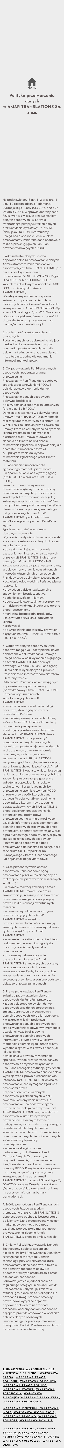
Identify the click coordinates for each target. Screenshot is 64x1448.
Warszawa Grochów (38, 1381)
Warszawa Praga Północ (25, 1386)
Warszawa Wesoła (19, 1429)
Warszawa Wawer (18, 1390)
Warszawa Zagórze (41, 1437)
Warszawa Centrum (20, 1408)
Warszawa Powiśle (36, 1421)
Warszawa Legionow (21, 1402)
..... (32, 79)
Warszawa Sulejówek (21, 1441)
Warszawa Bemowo (19, 1417)
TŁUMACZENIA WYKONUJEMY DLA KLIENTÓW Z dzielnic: (29, 1371)
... (30, 83)
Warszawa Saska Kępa (39, 1398)
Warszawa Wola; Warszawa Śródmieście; (31, 1410)
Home (32, 88)
